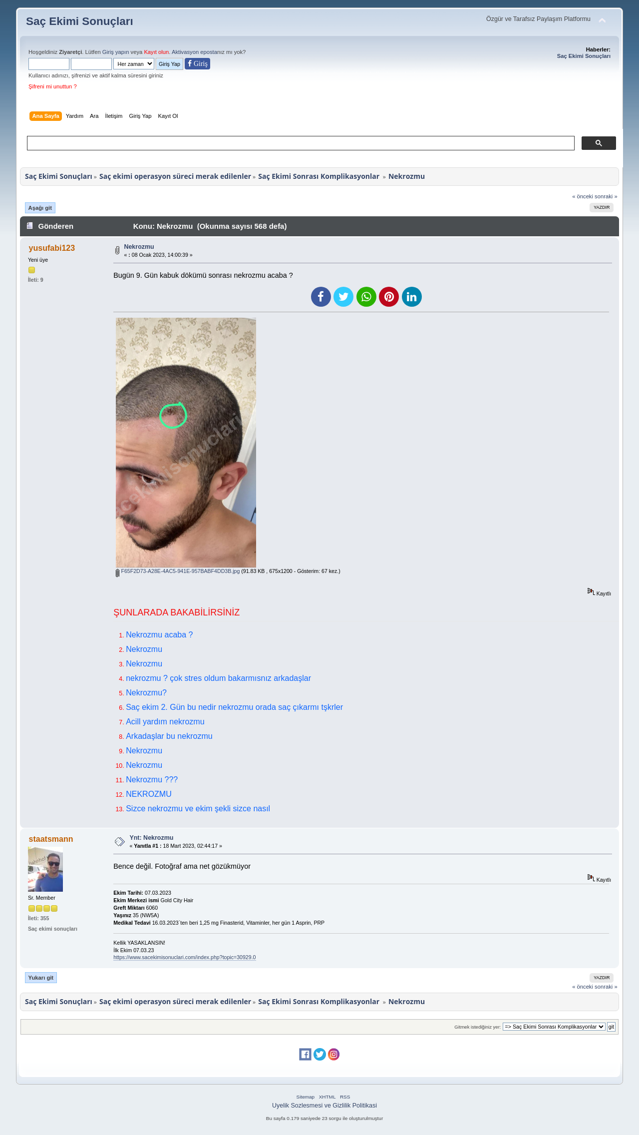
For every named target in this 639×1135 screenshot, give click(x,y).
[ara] (300, 143)
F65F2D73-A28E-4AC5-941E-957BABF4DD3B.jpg (178, 571)
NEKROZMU (149, 794)
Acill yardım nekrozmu (165, 721)
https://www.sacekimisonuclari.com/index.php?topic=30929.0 (184, 957)
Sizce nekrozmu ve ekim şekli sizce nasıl (198, 808)
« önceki (582, 196)
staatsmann (51, 839)
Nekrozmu (139, 246)
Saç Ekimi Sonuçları (79, 21)
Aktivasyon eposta (194, 52)
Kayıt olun (156, 52)
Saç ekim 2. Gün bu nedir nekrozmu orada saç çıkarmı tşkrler (234, 707)
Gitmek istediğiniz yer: (477, 1027)
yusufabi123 (52, 248)
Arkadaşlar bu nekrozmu (169, 736)
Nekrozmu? (146, 692)
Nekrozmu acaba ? (159, 634)
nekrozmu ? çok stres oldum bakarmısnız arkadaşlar (218, 678)
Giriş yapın (115, 52)
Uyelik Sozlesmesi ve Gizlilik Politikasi (324, 1105)
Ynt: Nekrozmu (151, 837)
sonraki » (606, 196)
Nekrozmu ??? (152, 779)
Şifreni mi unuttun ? (52, 86)
